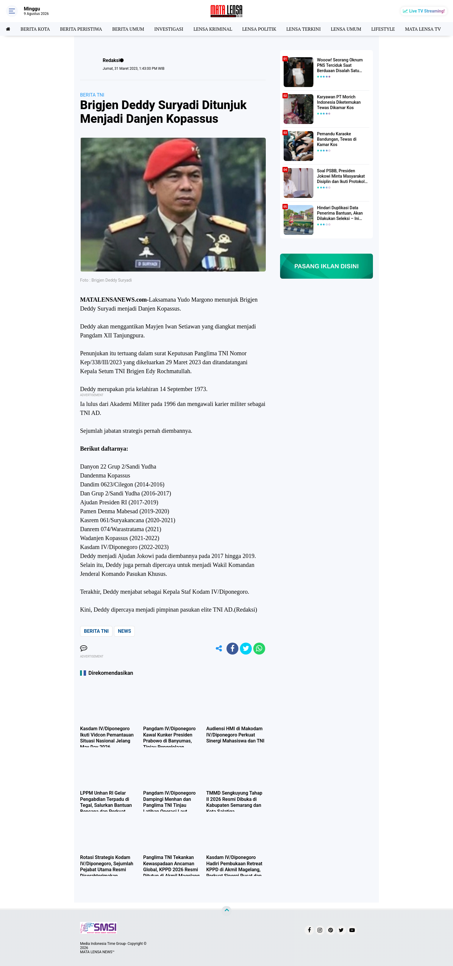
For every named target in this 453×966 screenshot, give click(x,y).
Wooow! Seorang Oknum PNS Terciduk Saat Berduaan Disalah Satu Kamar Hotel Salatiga (340, 66)
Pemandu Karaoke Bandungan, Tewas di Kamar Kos (337, 139)
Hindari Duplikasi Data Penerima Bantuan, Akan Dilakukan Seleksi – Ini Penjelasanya (340, 213)
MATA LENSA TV (423, 29)
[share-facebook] (232, 649)
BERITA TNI (92, 95)
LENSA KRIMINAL (212, 29)
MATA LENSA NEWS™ (97, 952)
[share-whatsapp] (259, 649)
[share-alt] (219, 649)
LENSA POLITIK (259, 29)
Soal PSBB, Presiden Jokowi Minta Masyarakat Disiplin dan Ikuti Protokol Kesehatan (341, 176)
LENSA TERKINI (303, 29)
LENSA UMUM (346, 29)
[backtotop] (226, 911)
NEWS (124, 631)
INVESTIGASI (168, 29)
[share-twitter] (246, 649)
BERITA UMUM (128, 29)
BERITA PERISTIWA (81, 29)
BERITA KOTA (35, 29)
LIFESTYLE (383, 29)
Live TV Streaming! (427, 11)
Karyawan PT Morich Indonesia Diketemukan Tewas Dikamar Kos (339, 102)
